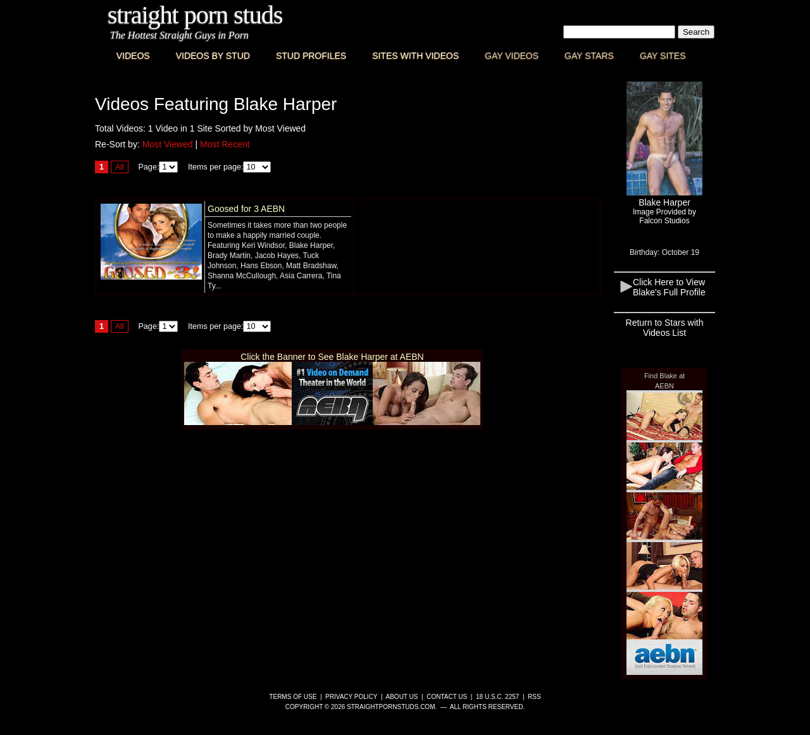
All (119, 167)
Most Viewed (167, 144)
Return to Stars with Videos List (665, 328)
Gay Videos (512, 56)
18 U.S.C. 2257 (497, 696)
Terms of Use (292, 696)
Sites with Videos (415, 56)
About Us (402, 696)
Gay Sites (663, 56)
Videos (133, 56)
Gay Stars (589, 56)
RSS (534, 696)
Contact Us (447, 696)
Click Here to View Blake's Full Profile (669, 287)
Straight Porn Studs (195, 15)
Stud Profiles (311, 56)
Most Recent (225, 144)
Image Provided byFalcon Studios (664, 216)
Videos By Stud (213, 56)
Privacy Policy (351, 696)
